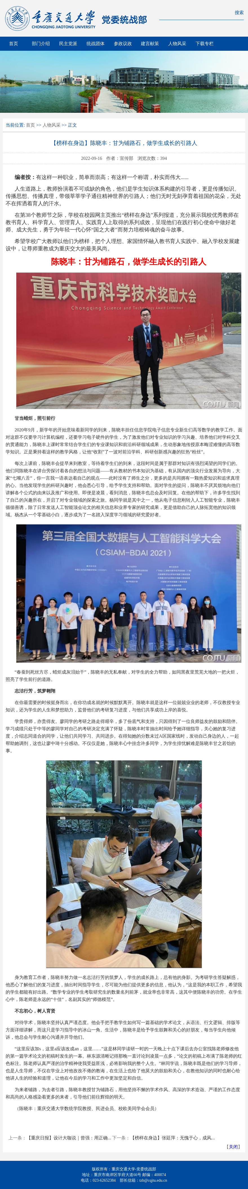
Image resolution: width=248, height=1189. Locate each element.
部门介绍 (41, 43)
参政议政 (123, 43)
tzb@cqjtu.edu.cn (153, 1180)
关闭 (233, 1146)
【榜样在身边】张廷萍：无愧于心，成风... (172, 1137)
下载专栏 (205, 43)
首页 (13, 43)
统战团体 (96, 43)
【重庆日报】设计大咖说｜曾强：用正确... (68, 1137)
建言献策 (150, 43)
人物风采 (177, 43)
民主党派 (68, 43)
